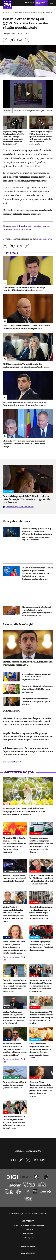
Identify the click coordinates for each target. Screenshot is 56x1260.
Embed (7, 110)
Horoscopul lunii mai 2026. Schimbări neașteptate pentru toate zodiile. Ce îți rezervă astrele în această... (24, 811)
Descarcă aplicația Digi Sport (20, 506)
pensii (29, 226)
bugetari (47, 226)
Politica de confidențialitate (36, 1214)
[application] (28, 94)
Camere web (28, 1233)
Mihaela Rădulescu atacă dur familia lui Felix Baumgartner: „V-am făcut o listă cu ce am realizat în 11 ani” (15, 1049)
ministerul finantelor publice (17, 229)
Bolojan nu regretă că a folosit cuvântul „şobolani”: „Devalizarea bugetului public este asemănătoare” (37, 611)
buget (22, 226)
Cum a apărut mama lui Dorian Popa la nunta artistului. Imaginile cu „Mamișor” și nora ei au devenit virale (14, 1122)
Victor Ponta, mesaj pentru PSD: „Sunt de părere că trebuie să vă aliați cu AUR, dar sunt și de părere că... (14, 1017)
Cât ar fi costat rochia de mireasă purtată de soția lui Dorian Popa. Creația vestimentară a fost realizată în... (15, 986)
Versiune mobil (28, 1246)
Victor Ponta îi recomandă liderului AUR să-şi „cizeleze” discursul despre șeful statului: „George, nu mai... (13, 914)
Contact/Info (28, 1238)
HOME (5, 13)
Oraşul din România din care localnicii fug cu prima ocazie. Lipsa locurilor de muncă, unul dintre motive (40, 913)
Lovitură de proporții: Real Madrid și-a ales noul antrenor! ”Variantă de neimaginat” (41, 945)
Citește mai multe (11, 761)
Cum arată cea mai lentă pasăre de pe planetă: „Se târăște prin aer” (14, 1085)
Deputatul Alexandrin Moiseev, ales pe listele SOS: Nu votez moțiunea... (37, 689)
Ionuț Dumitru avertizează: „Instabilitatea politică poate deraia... (36, 701)
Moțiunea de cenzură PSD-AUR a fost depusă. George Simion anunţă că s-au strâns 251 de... (25, 403)
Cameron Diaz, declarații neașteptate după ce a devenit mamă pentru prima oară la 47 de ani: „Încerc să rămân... (41, 1089)
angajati (38, 226)
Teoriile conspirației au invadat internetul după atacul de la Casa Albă (14, 878)
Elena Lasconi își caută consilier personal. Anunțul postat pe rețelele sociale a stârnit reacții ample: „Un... (14, 947)
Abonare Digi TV (28, 1221)
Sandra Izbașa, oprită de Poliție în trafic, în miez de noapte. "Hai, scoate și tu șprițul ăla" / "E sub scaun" (27, 499)
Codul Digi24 (28, 1229)
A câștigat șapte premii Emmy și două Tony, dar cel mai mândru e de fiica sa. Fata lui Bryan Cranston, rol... (40, 986)
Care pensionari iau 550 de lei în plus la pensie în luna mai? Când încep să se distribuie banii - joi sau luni (41, 1017)
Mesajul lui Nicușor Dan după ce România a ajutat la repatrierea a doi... (36, 676)
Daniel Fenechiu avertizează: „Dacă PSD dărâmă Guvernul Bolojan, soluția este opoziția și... (26, 327)
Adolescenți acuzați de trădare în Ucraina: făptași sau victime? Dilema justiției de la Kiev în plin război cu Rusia (28, 751)
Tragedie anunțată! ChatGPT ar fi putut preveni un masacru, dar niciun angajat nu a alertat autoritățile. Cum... (41, 845)
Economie (18, 13)
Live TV (39, 3)
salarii (15, 226)
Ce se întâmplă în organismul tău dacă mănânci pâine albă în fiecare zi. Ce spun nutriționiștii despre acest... (40, 1050)
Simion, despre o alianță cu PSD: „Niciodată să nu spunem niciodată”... (28, 663)
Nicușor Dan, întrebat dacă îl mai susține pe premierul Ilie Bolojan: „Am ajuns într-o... (24, 288)
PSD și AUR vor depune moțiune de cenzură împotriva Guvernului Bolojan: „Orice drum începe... (24, 443)
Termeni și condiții (16, 1214)
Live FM (28, 3)
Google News (45, 238)
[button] (28, 94)
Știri (11, 13)
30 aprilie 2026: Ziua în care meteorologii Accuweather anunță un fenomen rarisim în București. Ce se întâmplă (14, 845)
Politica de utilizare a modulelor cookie (28, 1225)
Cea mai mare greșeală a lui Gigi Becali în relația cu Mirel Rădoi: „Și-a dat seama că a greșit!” (41, 879)
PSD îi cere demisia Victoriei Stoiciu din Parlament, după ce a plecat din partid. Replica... (26, 365)
